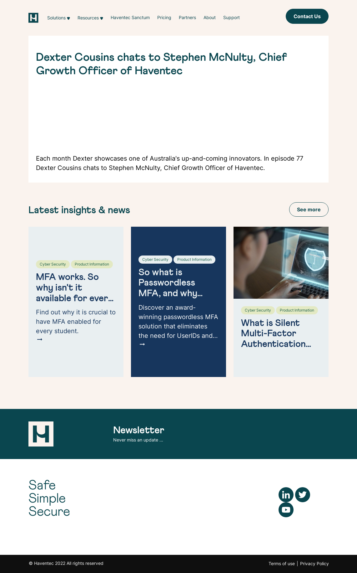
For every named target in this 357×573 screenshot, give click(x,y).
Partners (187, 17)
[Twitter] (302, 494)
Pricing (164, 17)
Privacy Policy (314, 563)
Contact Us (307, 16)
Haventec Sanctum (130, 17)
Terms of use (282, 563)
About (210, 17)
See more (309, 209)
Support (231, 17)
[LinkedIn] (286, 494)
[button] (58, 18)
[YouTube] (286, 509)
